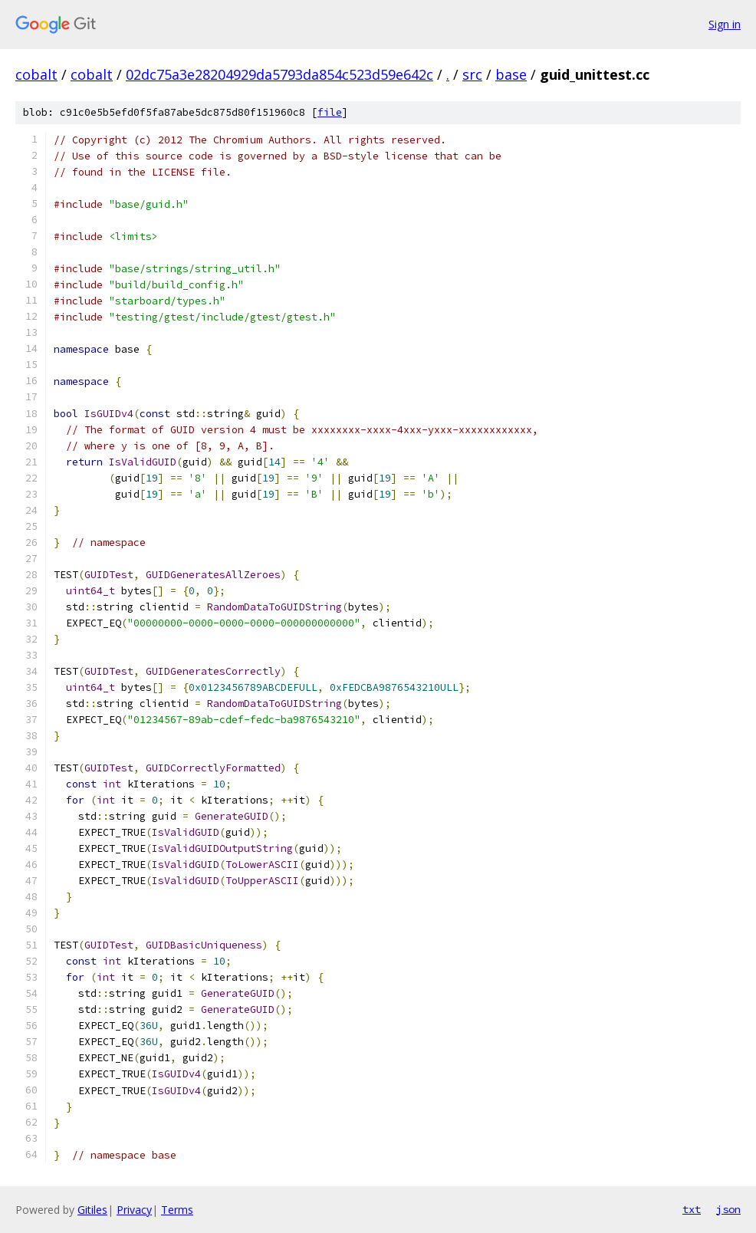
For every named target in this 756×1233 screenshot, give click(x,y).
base (511, 74)
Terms (177, 1209)
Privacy (134, 1209)
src (472, 74)
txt (691, 1209)
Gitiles (92, 1209)
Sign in (724, 24)
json (728, 1209)
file (329, 112)
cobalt (36, 74)
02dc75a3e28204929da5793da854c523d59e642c (279, 74)
